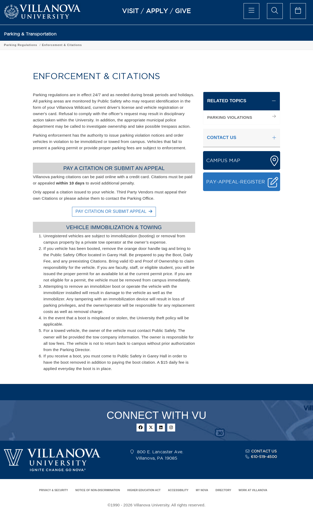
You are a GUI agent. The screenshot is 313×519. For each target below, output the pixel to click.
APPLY (157, 10)
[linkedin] (161, 427)
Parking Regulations (66, 45)
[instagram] (171, 427)
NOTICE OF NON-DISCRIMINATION (97, 490)
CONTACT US (264, 451)
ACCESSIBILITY (178, 490)
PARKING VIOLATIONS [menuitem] (229, 117)
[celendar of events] (298, 11)
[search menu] (275, 11)
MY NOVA (202, 490)
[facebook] (140, 427)
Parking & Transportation (30, 34)
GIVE (183, 10)
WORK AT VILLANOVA (253, 490)
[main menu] (251, 11)
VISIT (130, 10)
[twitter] (151, 427)
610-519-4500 (264, 457)
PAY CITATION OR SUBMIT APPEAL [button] (114, 211)
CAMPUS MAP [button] (223, 160)
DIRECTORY (223, 490)
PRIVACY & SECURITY (53, 490)
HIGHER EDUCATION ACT (143, 490)
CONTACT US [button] (221, 137)
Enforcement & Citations (108, 45)
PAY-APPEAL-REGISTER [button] (235, 181)
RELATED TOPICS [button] (226, 100)
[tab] (241, 101)
